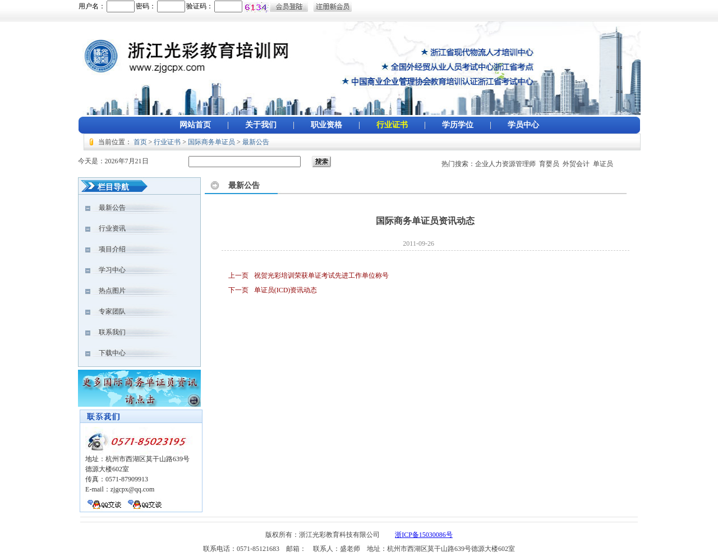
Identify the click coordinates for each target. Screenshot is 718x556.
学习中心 (105, 270)
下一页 (238, 290)
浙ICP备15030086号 (424, 535)
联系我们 (105, 332)
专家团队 (105, 311)
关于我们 (261, 125)
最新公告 (255, 142)
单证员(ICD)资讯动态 (285, 290)
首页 (140, 142)
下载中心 (105, 353)
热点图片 (105, 291)
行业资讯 (105, 228)
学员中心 (523, 125)
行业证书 (392, 125)
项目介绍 (105, 249)
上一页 (238, 275)
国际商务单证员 (211, 142)
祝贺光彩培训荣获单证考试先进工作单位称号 (321, 275)
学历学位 (457, 125)
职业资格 (326, 125)
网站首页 (195, 125)
